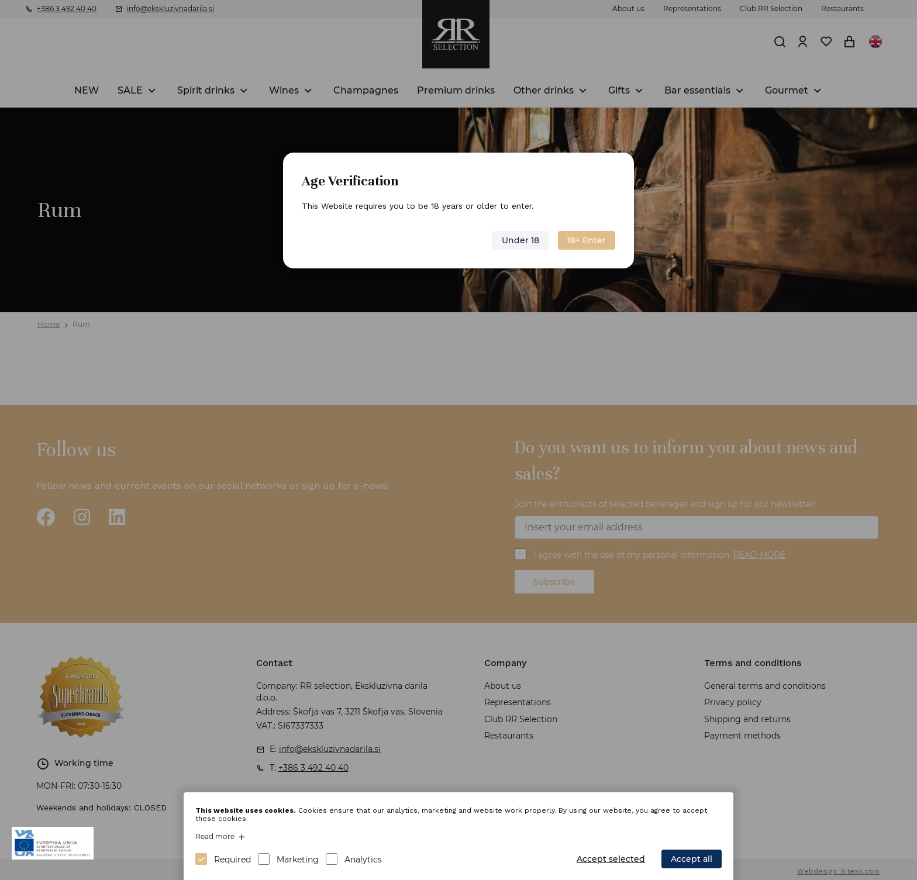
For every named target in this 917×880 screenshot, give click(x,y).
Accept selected (611, 859)
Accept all (691, 859)
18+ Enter (586, 240)
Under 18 (520, 240)
